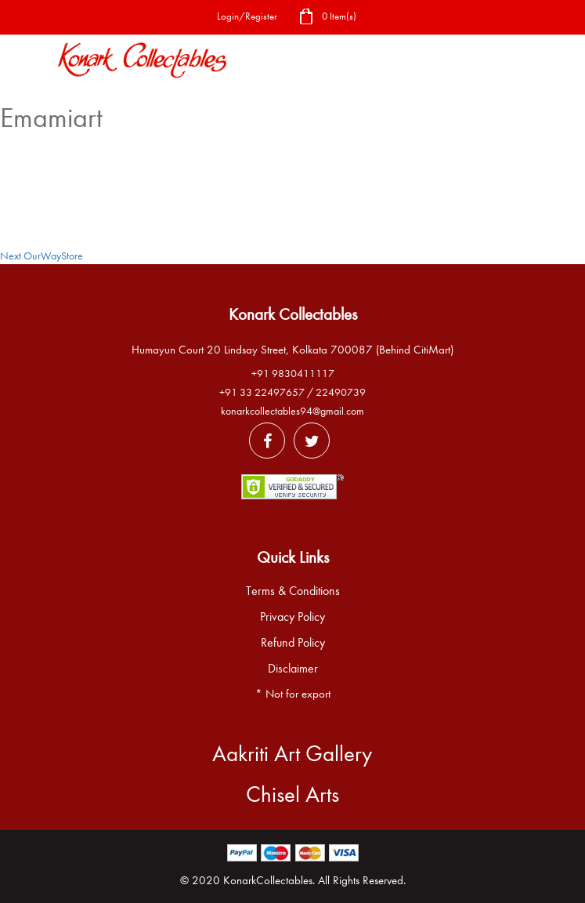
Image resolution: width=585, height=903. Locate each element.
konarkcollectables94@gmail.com (292, 411)
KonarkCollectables (267, 880)
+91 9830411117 (292, 373)
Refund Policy (293, 643)
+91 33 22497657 (262, 392)
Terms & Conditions (293, 591)
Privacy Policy (292, 617)
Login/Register (247, 16)
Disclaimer (293, 669)
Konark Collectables (293, 314)
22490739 (341, 392)
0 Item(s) (327, 17)
